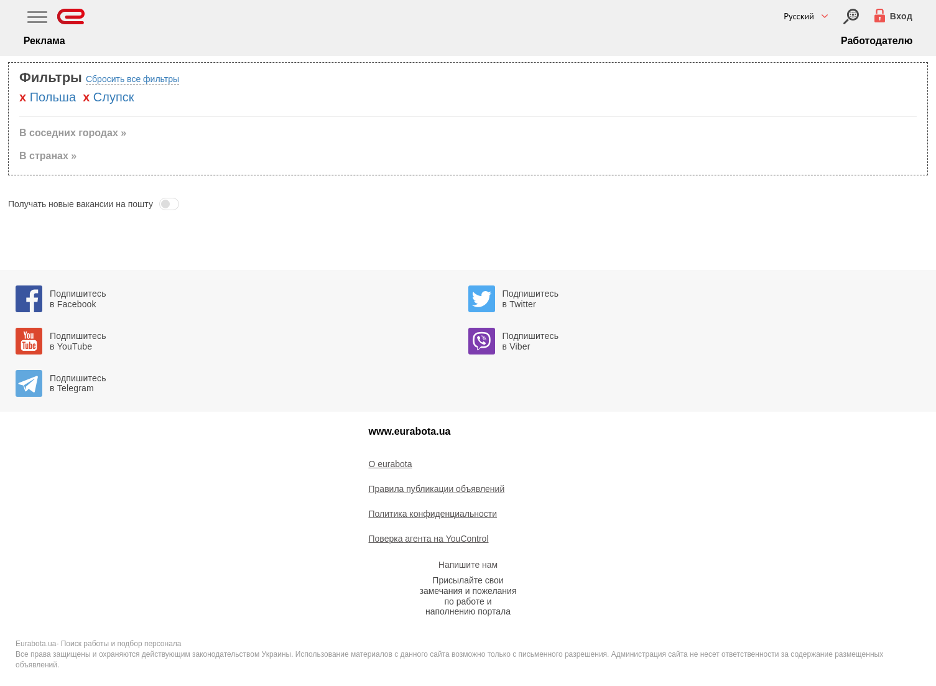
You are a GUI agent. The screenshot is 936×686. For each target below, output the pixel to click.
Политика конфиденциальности (433, 514)
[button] (468, 204)
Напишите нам (468, 565)
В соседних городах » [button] (72, 132)
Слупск (113, 97)
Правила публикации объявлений (437, 489)
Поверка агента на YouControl (429, 539)
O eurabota (390, 464)
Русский (799, 16)
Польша (53, 97)
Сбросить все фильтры (132, 79)
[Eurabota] (71, 16)
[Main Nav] (37, 19)
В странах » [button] (47, 156)
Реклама (44, 40)
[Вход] (851, 16)
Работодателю (876, 40)
